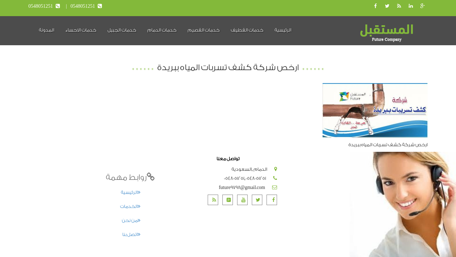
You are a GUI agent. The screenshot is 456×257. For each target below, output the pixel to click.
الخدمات (130, 206)
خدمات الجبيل (122, 30)
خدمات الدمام (162, 30)
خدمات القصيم (204, 30)
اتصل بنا (131, 234)
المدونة (46, 30)
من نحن (131, 220)
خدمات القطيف (247, 30)
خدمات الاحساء (80, 30)
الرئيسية (283, 30)
